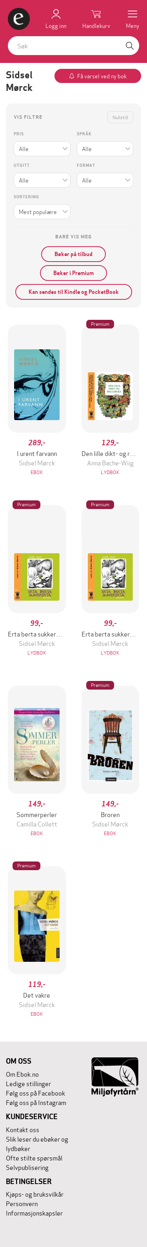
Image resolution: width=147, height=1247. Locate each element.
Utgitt (22, 165)
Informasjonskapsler (34, 1212)
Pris (19, 134)
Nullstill (120, 117)
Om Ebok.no (22, 1073)
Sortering (26, 196)
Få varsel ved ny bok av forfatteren (102, 77)
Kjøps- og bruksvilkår (35, 1193)
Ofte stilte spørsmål (34, 1157)
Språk (84, 134)
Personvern (22, 1203)
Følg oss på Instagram (36, 1102)
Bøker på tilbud (73, 254)
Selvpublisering (27, 1166)
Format (86, 165)
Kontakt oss (22, 1129)
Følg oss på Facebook (35, 1092)
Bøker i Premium (73, 273)
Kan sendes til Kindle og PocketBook (74, 291)
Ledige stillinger (28, 1083)
